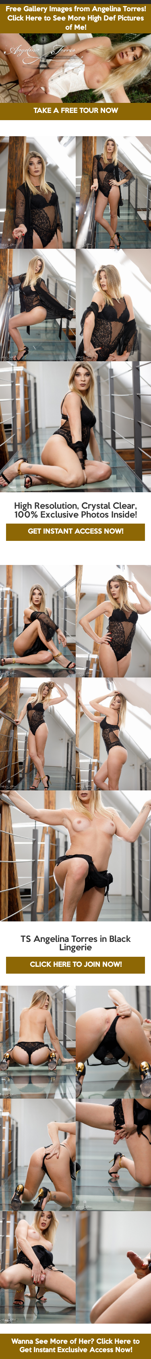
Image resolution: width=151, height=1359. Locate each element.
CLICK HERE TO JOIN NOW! (76, 965)
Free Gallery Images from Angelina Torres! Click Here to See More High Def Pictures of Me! (76, 18)
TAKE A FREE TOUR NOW (75, 111)
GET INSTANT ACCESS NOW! (75, 532)
